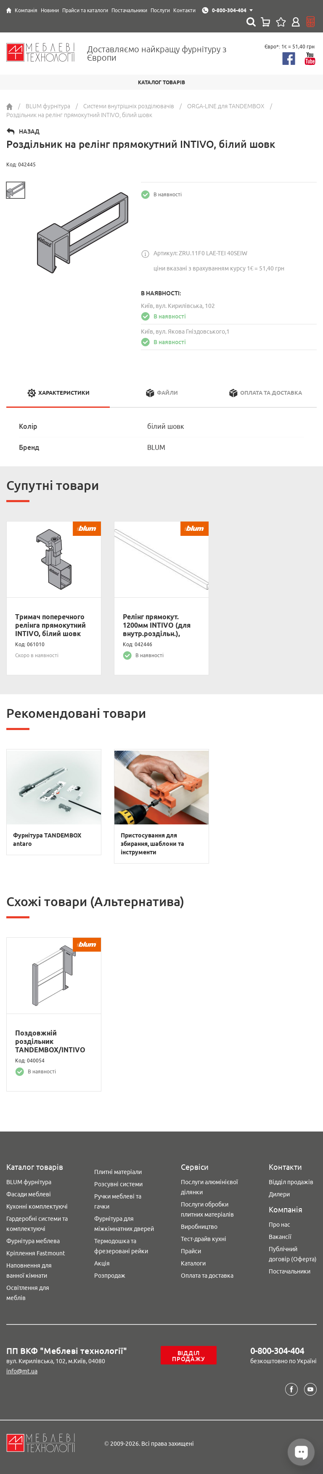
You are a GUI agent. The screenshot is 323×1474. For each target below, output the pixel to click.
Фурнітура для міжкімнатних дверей (124, 1223)
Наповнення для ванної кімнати (29, 1270)
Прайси (191, 1251)
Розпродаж (109, 1275)
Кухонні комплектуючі (37, 1206)
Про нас (279, 1224)
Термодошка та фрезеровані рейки (121, 1246)
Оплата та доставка (207, 1275)
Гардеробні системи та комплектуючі (37, 1223)
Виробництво (199, 1226)
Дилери (279, 1194)
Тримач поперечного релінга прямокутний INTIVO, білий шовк (50, 625)
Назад (29, 131)
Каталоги (193, 1263)
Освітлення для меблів (27, 1292)
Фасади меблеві (28, 1194)
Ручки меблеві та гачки (117, 1201)
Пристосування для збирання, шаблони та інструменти (152, 844)
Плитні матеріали (118, 1172)
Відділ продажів (291, 1182)
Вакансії (280, 1236)
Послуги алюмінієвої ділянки (209, 1187)
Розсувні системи (118, 1184)
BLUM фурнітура (28, 1182)
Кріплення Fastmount (35, 1253)
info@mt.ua (21, 1371)
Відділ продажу (188, 1356)
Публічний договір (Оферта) (293, 1254)
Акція (102, 1263)
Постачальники (289, 1271)
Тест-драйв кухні (203, 1239)
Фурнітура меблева (33, 1241)
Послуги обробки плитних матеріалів (207, 1209)
